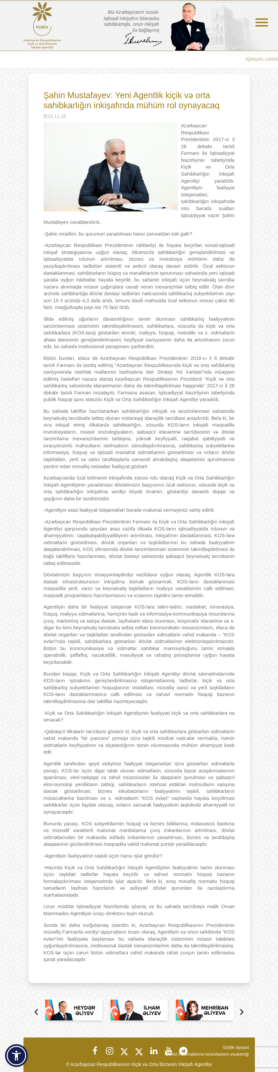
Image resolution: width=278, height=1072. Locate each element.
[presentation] (36, 1011)
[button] (16, 1055)
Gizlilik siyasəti (236, 1047)
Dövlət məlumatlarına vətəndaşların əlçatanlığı (207, 1054)
